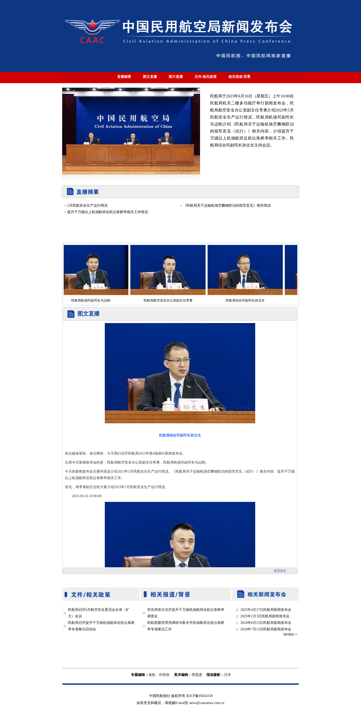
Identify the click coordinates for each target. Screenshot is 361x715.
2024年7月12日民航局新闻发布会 (265, 629)
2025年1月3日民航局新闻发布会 (265, 616)
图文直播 (150, 77)
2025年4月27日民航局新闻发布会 (265, 610)
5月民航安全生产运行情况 (87, 205)
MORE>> (291, 634)
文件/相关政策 (206, 77)
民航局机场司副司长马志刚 (92, 300)
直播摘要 (124, 77)
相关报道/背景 (239, 77)
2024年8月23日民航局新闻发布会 (265, 623)
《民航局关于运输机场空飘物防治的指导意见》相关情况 (227, 205)
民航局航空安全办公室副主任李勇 (170, 300)
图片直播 (176, 77)
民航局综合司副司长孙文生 (247, 300)
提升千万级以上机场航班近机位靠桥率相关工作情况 (107, 212)
